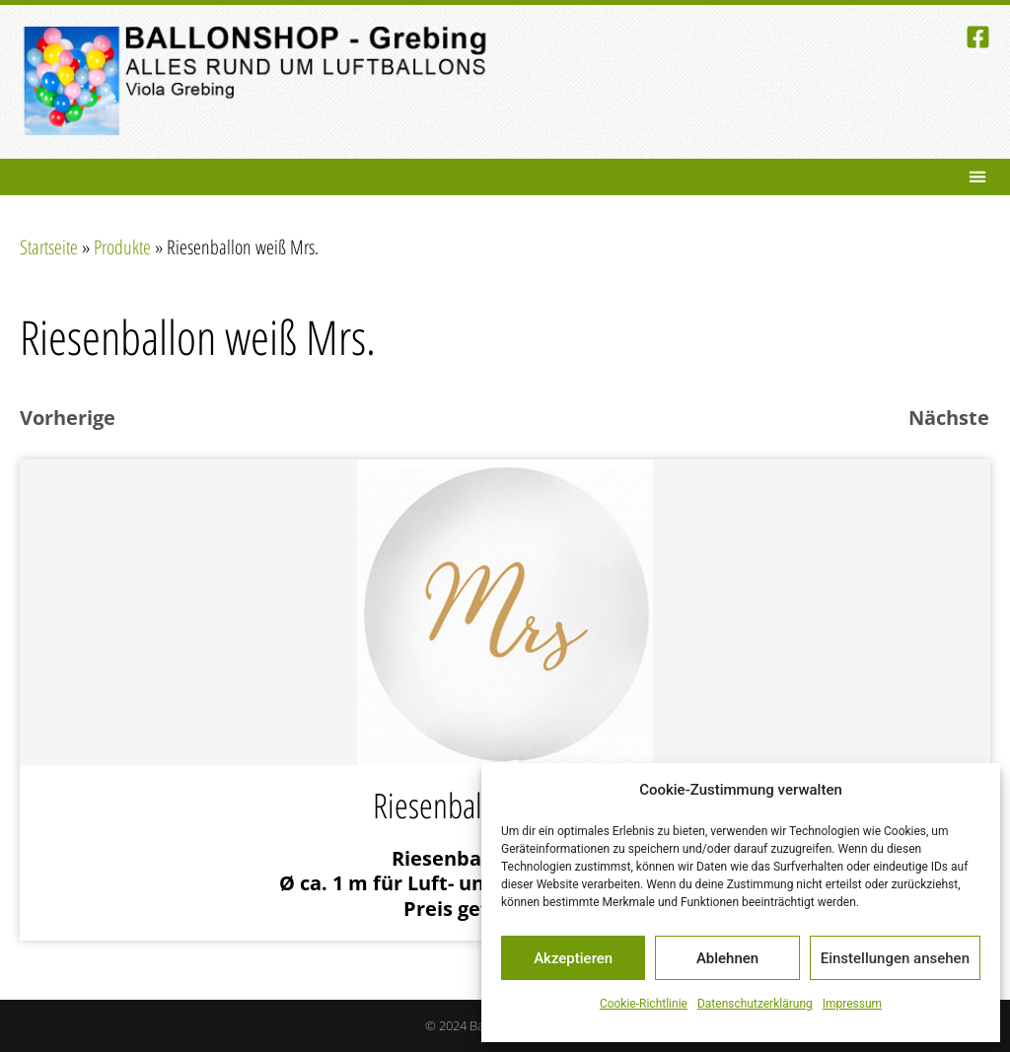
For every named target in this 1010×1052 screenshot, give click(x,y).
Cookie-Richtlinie (643, 1004)
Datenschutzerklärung (755, 1004)
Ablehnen (727, 958)
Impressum (852, 1004)
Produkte (122, 247)
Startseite (49, 247)
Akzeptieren (573, 958)
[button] (977, 177)
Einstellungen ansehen (895, 958)
